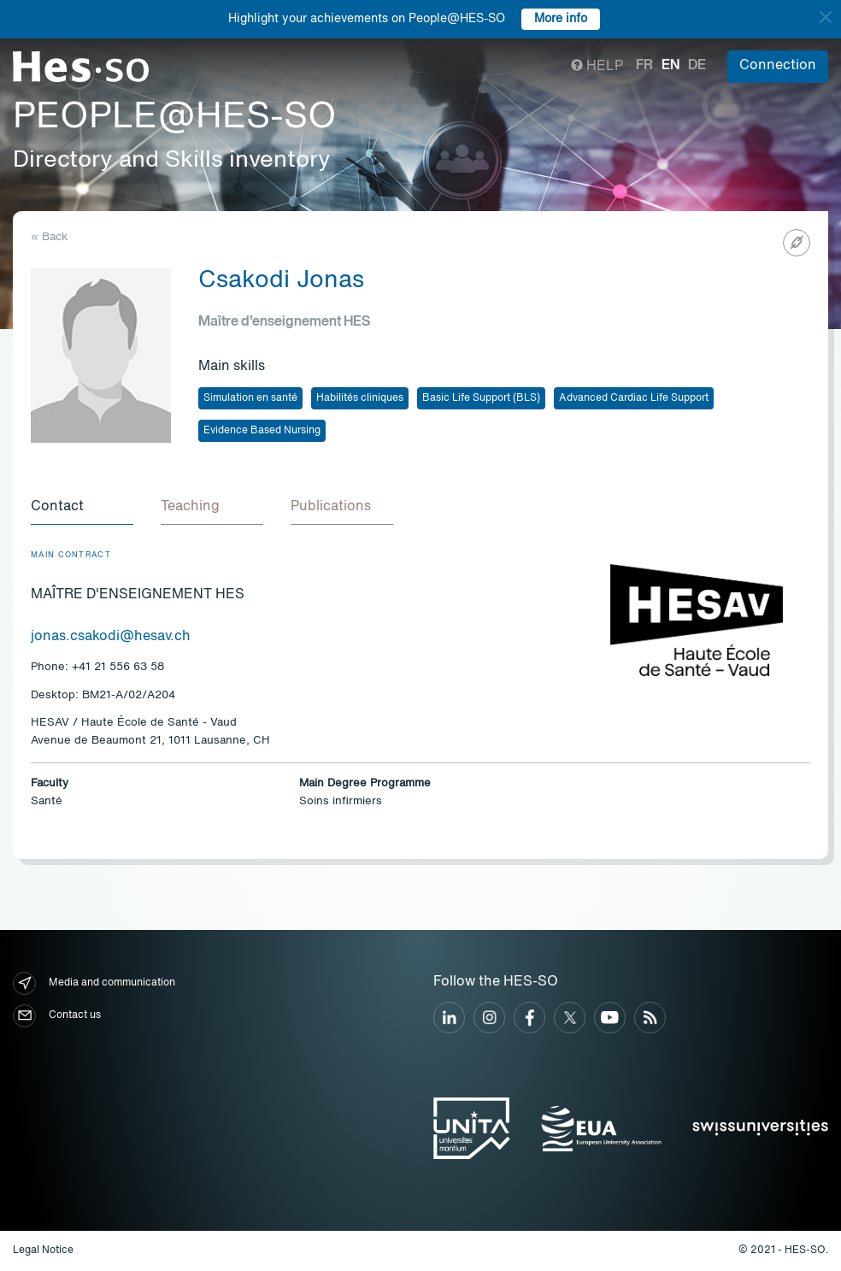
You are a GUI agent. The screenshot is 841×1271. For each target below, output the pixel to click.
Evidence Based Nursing (262, 431)
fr (644, 66)
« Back (49, 237)
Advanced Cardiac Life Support (634, 398)
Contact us (57, 1015)
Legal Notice (43, 1250)
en (670, 66)
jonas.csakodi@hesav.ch (111, 637)
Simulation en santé (250, 398)
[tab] (82, 507)
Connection (777, 66)
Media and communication (94, 983)
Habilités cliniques (359, 398)
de (697, 66)
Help (597, 67)
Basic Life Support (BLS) (481, 398)
